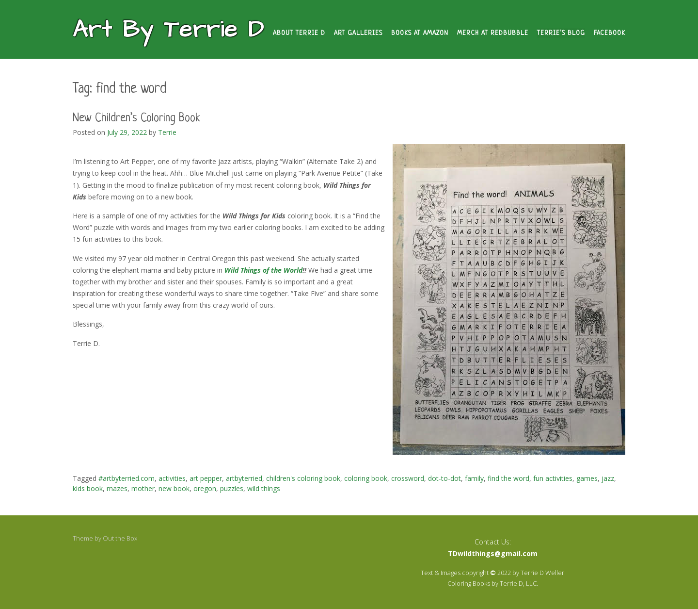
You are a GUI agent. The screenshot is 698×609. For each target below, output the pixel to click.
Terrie (167, 132)
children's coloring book (303, 478)
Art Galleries (358, 33)
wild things (263, 488)
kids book (88, 488)
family (474, 478)
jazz (608, 478)
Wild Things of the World (263, 270)
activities (172, 478)
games (587, 478)
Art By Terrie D (168, 30)
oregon (204, 488)
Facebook (609, 33)
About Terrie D (299, 33)
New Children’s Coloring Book (136, 118)
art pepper (206, 478)
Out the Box (120, 538)
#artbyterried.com (126, 478)
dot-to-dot (444, 478)
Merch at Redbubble (492, 33)
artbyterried (244, 478)
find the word (508, 478)
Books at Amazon (419, 33)
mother (143, 488)
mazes (117, 488)
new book (174, 488)
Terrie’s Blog (561, 33)
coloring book (365, 478)
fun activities (552, 478)
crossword (407, 478)
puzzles (231, 488)
